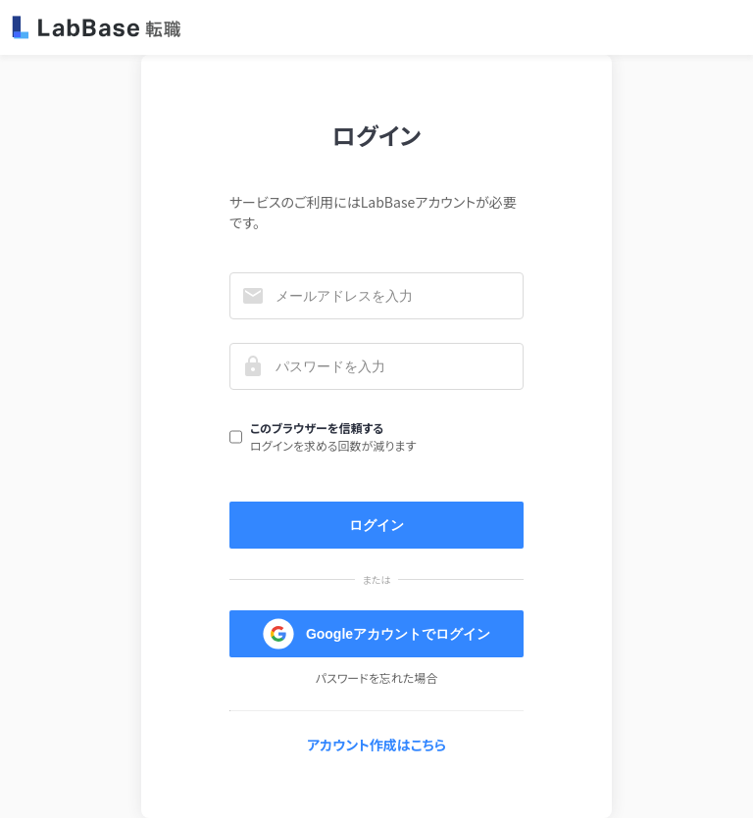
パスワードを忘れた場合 (377, 677)
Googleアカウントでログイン (376, 634)
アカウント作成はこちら (376, 744)
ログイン (376, 525)
